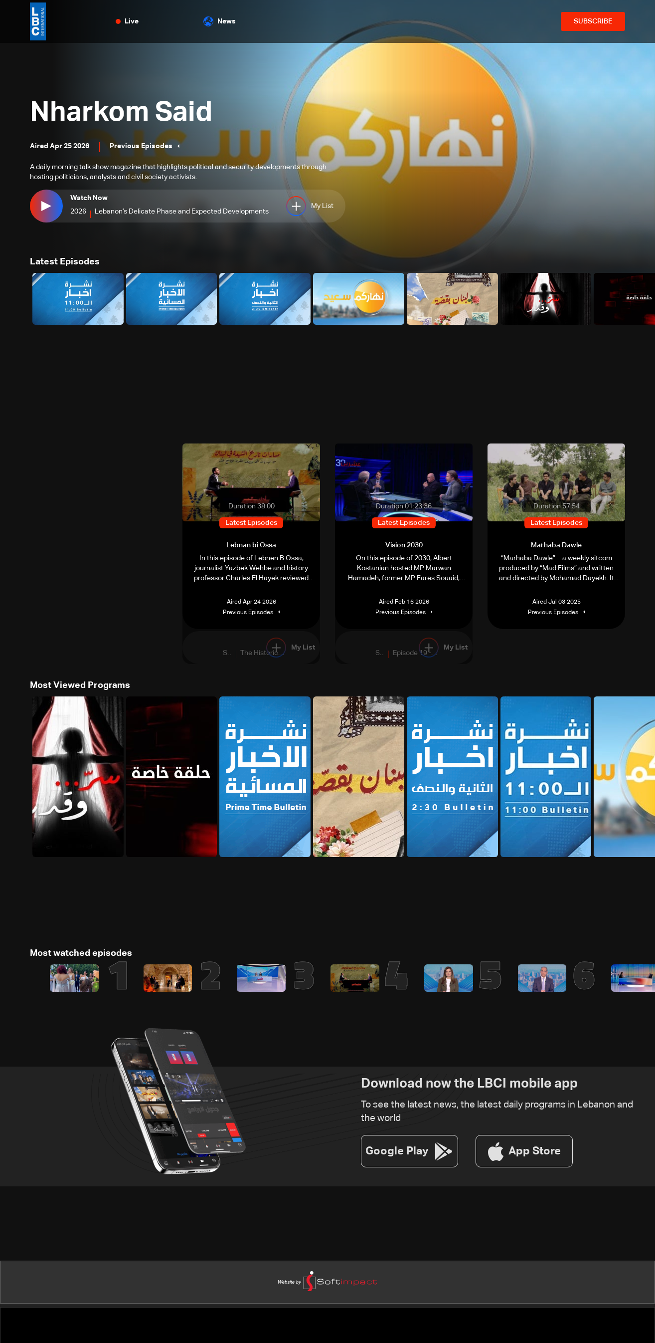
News (219, 21)
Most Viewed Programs (80, 685)
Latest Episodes (65, 261)
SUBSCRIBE (593, 21)
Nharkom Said (122, 113)
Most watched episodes (81, 953)
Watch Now (89, 198)
